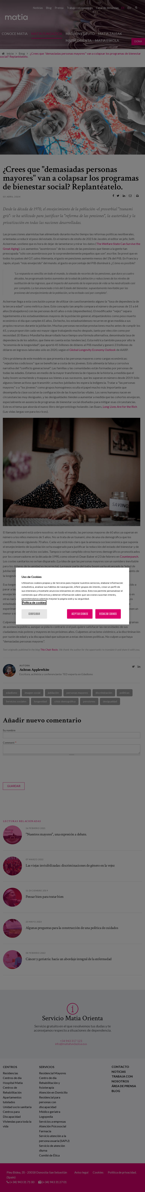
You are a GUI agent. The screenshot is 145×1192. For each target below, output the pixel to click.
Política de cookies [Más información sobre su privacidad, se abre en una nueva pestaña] (34, 602)
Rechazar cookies (108, 613)
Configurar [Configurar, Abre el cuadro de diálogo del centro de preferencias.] (34, 613)
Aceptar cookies (80, 613)
